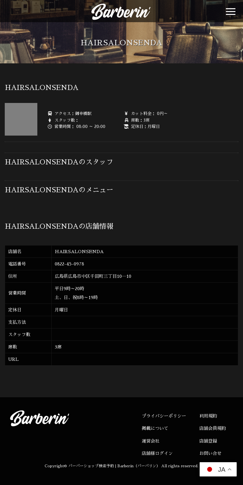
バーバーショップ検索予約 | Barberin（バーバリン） (114, 466)
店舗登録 (208, 441)
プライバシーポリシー (164, 416)
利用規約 (208, 416)
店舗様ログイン (157, 453)
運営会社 (150, 441)
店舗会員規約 (212, 428)
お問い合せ (210, 453)
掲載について (155, 428)
